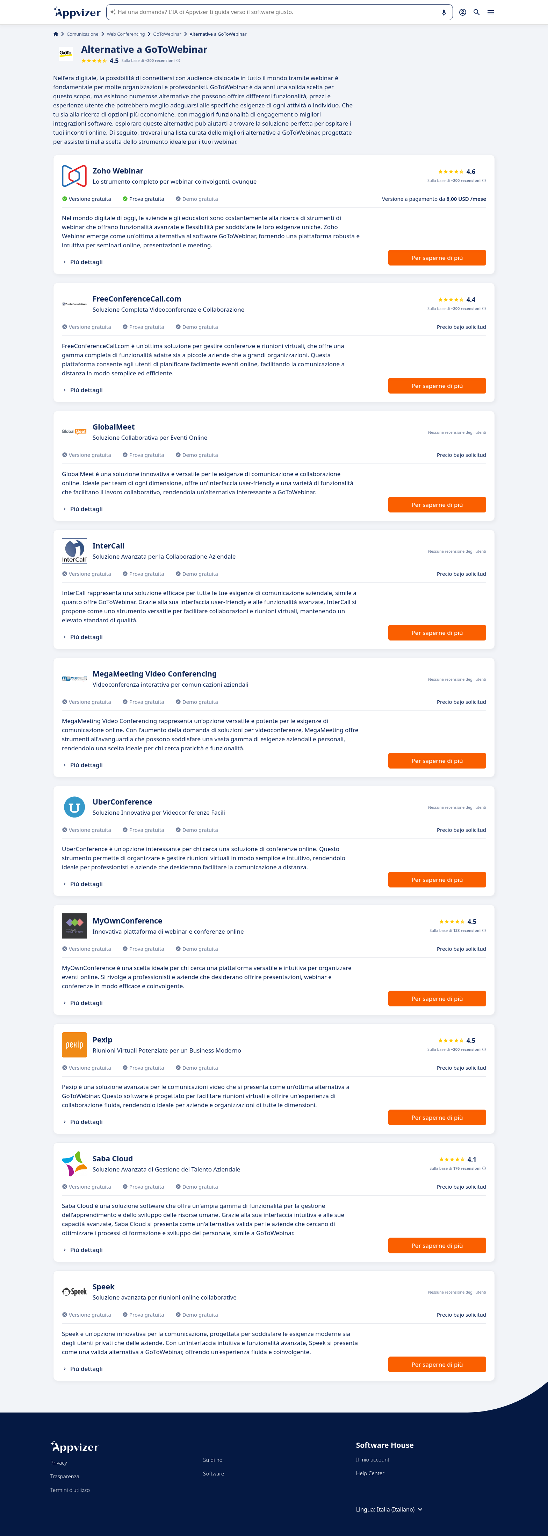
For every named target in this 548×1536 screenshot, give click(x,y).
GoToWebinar (167, 34)
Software (213, 1473)
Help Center (370, 1473)
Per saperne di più (437, 258)
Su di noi (213, 1459)
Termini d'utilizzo (70, 1489)
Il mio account (373, 1459)
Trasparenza (64, 1476)
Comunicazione (83, 34)
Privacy (58, 1462)
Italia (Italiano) (400, 1509)
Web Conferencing (126, 34)
